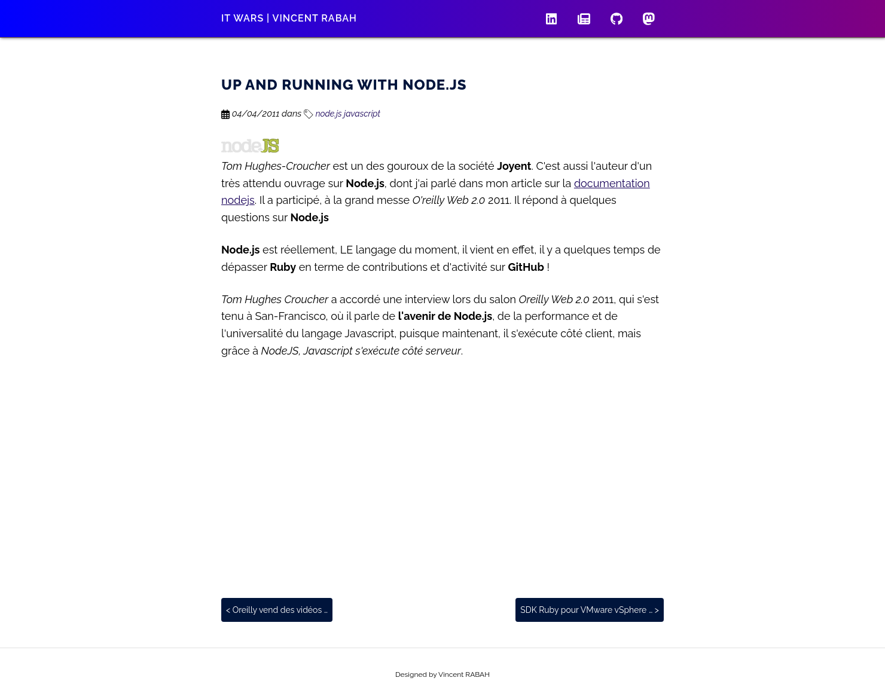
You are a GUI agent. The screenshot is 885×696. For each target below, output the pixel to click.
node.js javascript (342, 113)
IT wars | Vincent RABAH (289, 18)
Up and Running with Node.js (344, 84)
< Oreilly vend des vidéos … (277, 610)
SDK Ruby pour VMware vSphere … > (589, 610)
